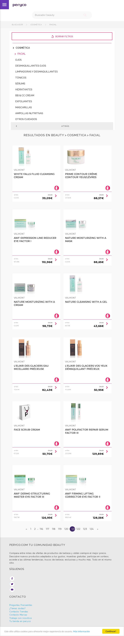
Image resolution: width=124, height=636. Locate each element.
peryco (19, 4)
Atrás (42, 126)
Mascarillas (23, 107)
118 (53, 528)
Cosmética (36, 25)
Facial (53, 25)
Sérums (20, 83)
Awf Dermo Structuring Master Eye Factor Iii (32, 495)
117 (47, 528)
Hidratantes (23, 89)
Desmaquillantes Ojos (30, 65)
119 (59, 528)
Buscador (17, 25)
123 (85, 528)
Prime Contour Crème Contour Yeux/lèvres (81, 176)
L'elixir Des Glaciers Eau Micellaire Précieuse (31, 367)
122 (78, 528)
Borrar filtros (62, 36)
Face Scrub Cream (27, 429)
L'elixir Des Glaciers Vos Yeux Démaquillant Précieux (86, 367)
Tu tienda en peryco (20, 621)
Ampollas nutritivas (29, 113)
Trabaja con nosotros (20, 618)
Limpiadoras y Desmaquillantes (36, 71)
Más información (81, 631)
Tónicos (20, 77)
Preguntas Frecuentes (20, 605)
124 (92, 528)
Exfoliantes (23, 101)
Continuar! (111, 631)
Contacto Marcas (18, 615)
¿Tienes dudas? (17, 608)
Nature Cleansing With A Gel (86, 301)
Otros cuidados (26, 119)
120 (66, 528)
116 (41, 528)
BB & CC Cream (24, 95)
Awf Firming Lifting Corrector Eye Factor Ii (82, 495)
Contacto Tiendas (18, 611)
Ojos (18, 59)
